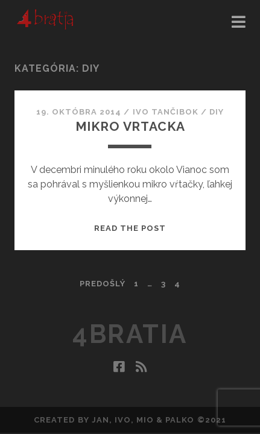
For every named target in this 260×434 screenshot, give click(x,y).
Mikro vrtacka (130, 126)
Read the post (130, 228)
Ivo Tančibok (166, 111)
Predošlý (102, 283)
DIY (216, 111)
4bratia (130, 334)
